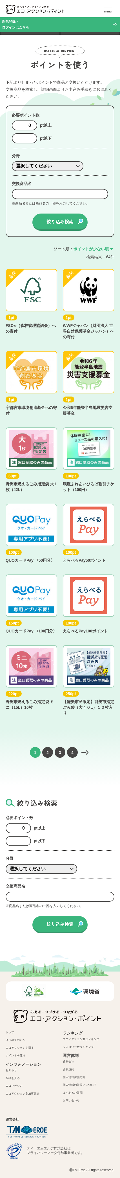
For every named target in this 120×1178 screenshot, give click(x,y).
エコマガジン (14, 1085)
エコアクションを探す (20, 1047)
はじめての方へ (15, 1039)
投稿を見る (13, 1078)
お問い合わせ (71, 1100)
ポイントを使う (15, 1055)
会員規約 (68, 1069)
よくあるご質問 (73, 1092)
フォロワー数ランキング (78, 1046)
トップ (10, 1032)
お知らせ (11, 1070)
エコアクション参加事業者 (22, 1093)
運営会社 (68, 1061)
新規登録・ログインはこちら (15, 24)
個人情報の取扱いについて (80, 1084)
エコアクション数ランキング (81, 1039)
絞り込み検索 (60, 221)
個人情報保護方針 (74, 1077)
